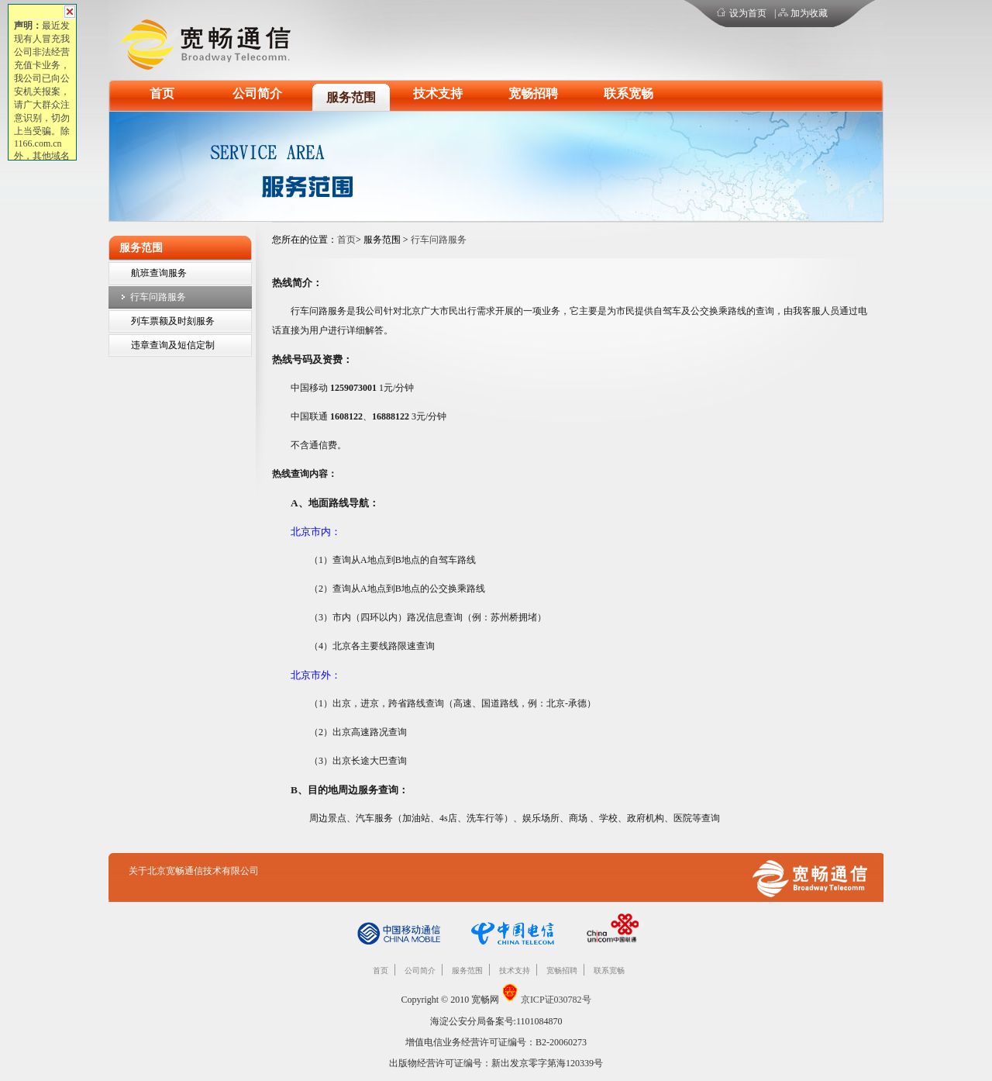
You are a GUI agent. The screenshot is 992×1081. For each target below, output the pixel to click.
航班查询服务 (159, 273)
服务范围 (351, 97)
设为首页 (747, 13)
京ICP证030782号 (556, 999)
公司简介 (257, 93)
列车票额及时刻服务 (173, 321)
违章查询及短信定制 (173, 345)
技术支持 (438, 93)
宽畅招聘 (533, 93)
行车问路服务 (158, 297)
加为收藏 (809, 13)
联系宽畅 (628, 93)
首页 (162, 93)
